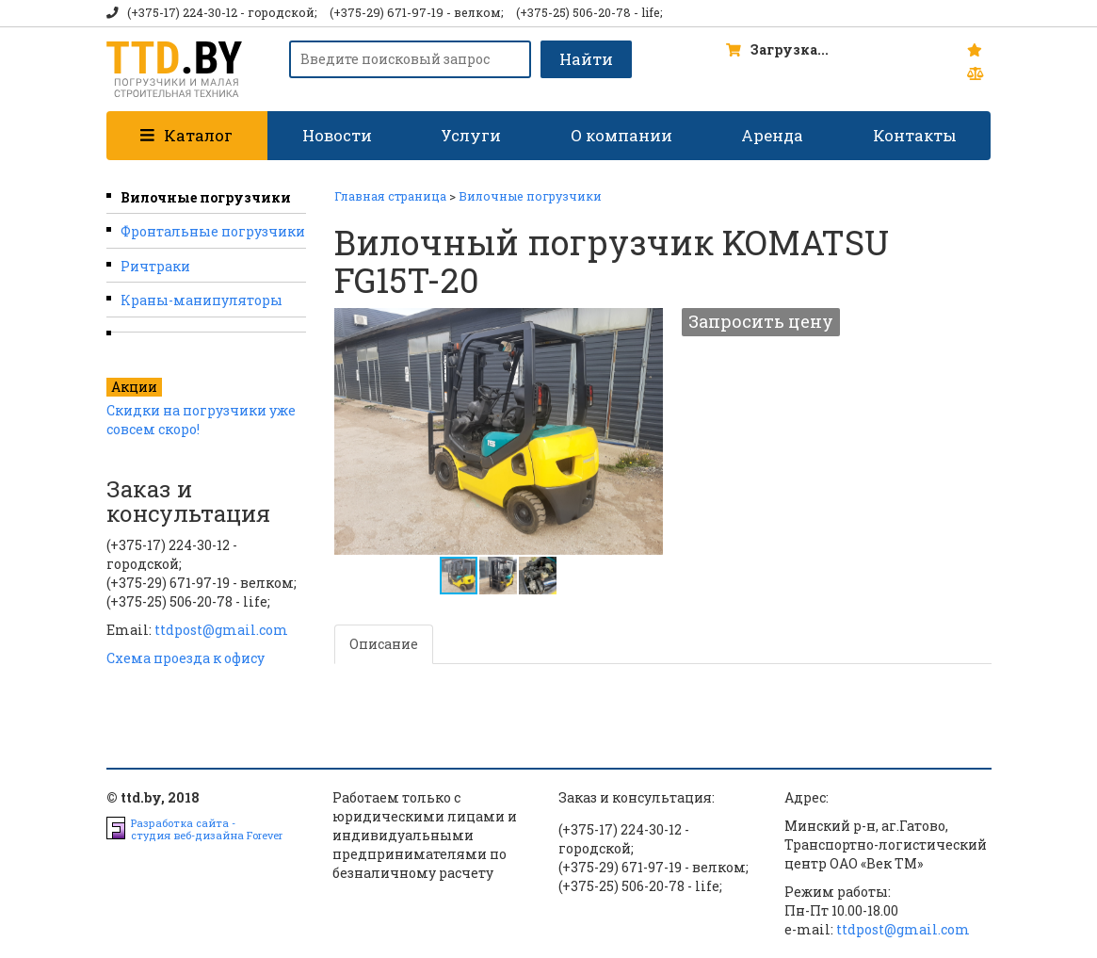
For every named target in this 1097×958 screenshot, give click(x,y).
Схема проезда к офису (185, 658)
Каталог (186, 135)
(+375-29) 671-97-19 (387, 12)
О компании (621, 135)
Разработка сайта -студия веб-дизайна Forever (206, 829)
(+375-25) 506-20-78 (573, 12)
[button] (646, 325)
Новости (337, 135)
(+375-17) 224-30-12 (182, 12)
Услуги (471, 135)
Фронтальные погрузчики (213, 231)
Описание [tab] (383, 644)
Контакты (915, 135)
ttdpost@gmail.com (221, 630)
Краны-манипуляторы (201, 300)
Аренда (772, 135)
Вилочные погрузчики (206, 197)
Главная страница (390, 195)
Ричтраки (155, 266)
